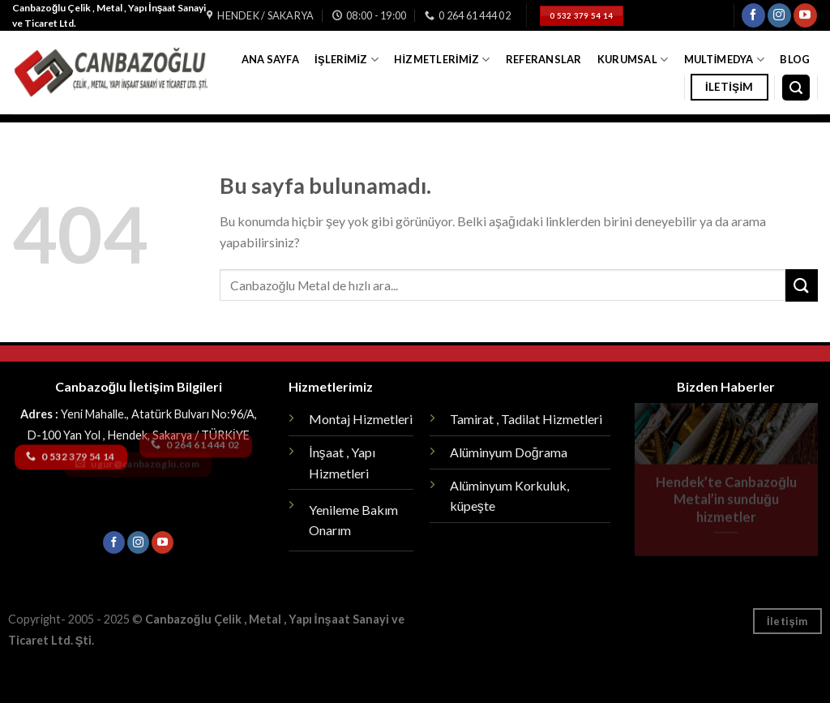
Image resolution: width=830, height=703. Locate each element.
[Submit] (801, 285)
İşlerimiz (346, 59)
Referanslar (544, 59)
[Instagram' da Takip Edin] (779, 15)
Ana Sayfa (270, 59)
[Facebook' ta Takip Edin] (753, 15)
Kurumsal (633, 59)
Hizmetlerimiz (442, 59)
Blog (795, 59)
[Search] (796, 88)
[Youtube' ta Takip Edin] (805, 15)
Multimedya (724, 59)
